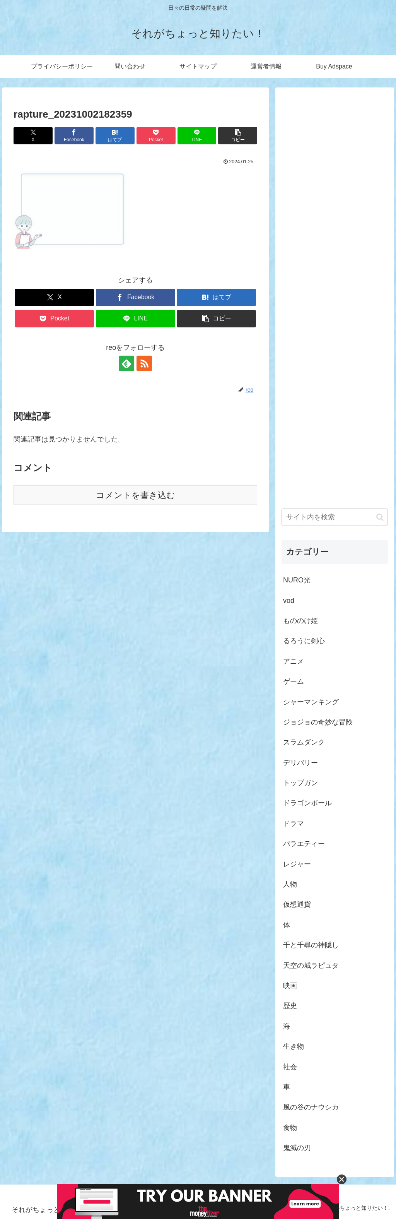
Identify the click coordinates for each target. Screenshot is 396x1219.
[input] (334, 517)
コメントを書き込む (135, 495)
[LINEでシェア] (197, 135)
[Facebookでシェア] (74, 135)
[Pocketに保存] (156, 135)
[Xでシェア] (33, 135)
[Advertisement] (334, 288)
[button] (237, 135)
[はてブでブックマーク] (115, 135)
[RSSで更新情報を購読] (144, 363)
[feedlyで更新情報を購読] (126, 363)
